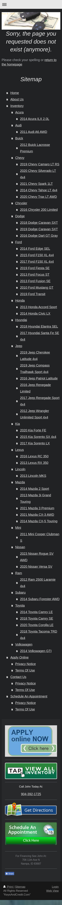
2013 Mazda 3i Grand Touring (35, 498)
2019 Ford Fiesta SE (35, 268)
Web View (52, 890)
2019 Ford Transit (32, 294)
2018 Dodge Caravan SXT (39, 222)
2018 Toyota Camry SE (36, 618)
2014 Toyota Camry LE (36, 612)
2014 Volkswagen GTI (36, 651)
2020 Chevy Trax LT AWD (38, 197)
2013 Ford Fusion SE (35, 281)
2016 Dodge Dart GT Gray (39, 235)
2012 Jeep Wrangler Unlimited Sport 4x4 (34, 414)
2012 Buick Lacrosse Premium (35, 148)
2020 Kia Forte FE (33, 430)
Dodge (20, 216)
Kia (17, 424)
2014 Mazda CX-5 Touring (38, 521)
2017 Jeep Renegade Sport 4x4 (40, 401)
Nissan (20, 547)
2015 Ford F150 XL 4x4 (37, 255)
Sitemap (20, 886)
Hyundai (21, 320)
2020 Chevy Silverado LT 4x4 (38, 174)
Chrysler (21, 203)
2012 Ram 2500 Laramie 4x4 (38, 583)
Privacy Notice (25, 664)
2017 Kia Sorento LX (35, 443)
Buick (19, 138)
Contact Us (18, 677)
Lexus (19, 450)
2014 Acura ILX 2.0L (34, 119)
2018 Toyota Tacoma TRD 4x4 (38, 635)
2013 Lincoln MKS (33, 476)
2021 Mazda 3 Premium (37, 508)
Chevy (19, 158)
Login (55, 886)
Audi (18, 125)
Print (8, 886)
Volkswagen (23, 644)
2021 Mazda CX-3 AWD (37, 514)
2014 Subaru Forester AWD (40, 599)
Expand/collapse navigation (31, 4)
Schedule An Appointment (28, 696)
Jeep (18, 346)
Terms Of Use (25, 670)
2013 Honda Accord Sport (38, 307)
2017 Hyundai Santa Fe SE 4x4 (39, 336)
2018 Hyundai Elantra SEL (39, 326)
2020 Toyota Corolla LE (36, 625)
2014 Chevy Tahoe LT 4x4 (38, 190)
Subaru (20, 592)
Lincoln (20, 469)
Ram (18, 573)
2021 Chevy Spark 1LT (36, 184)
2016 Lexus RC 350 (34, 456)
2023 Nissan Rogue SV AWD (37, 557)
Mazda (20, 482)
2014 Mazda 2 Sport (34, 489)
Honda (20, 300)
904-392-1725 (31, 794)
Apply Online (19, 657)
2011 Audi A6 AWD (33, 132)
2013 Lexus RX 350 (34, 463)
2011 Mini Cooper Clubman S (39, 537)
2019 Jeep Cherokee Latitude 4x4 (35, 356)
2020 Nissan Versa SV (36, 566)
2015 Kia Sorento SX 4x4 (38, 437)
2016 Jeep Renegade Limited (35, 388)
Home (14, 93)
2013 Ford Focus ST (34, 274)
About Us (17, 99)
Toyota (20, 605)
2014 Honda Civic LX (35, 313)
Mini (18, 527)
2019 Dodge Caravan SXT (39, 229)
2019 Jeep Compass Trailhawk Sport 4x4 (35, 369)
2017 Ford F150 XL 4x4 (37, 261)
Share (10, 874)
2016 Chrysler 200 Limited (39, 209)
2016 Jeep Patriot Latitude (39, 378)
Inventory (17, 106)
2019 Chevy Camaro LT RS (39, 164)
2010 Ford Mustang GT (36, 287)
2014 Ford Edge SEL (35, 248)
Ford (18, 242)
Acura (19, 112)
